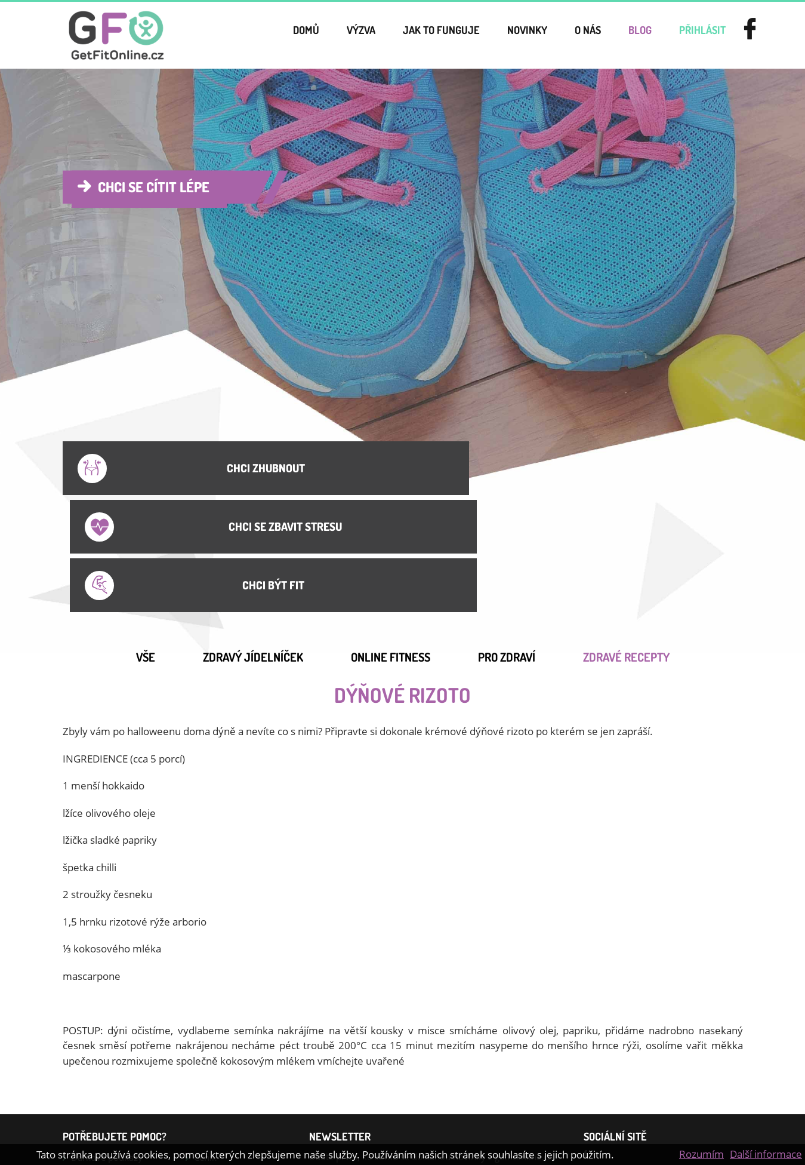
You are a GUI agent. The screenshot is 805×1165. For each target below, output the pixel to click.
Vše (145, 535)
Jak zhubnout (98, 1096)
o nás (571, 35)
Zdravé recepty (626, 535)
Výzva (324, 35)
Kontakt (210, 1056)
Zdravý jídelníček (253, 535)
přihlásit (696, 35)
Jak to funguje (412, 35)
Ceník (205, 1035)
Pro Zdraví (506, 535)
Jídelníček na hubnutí (114, 1076)
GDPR (206, 1096)
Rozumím (701, 1154)
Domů (264, 35)
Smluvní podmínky (110, 1056)
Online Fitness (390, 535)
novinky (506, 35)
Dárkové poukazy (107, 1035)
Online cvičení (223, 1076)
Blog (628, 35)
